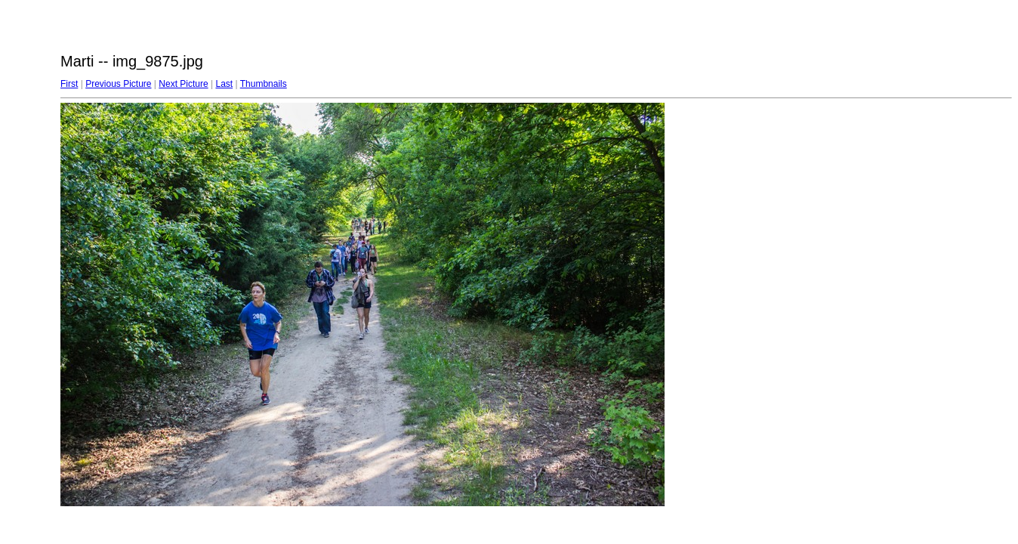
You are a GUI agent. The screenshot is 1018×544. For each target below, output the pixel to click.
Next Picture (183, 84)
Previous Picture (118, 84)
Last (224, 84)
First (69, 84)
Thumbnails (263, 84)
